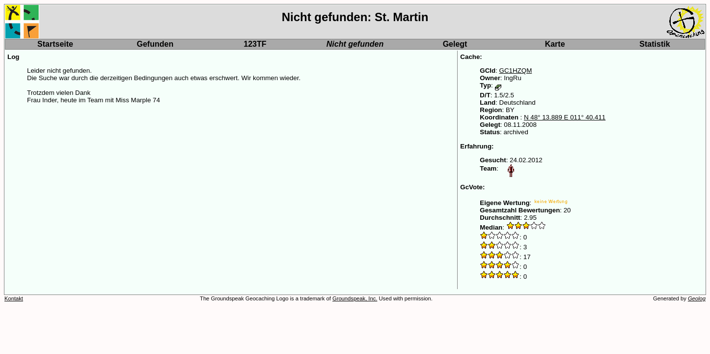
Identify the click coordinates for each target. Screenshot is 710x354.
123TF (255, 44)
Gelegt (455, 44)
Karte (555, 44)
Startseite (55, 44)
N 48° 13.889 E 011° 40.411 (564, 117)
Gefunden (155, 44)
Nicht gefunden (355, 44)
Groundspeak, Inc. (354, 298)
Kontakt (13, 298)
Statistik (654, 44)
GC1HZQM (515, 70)
